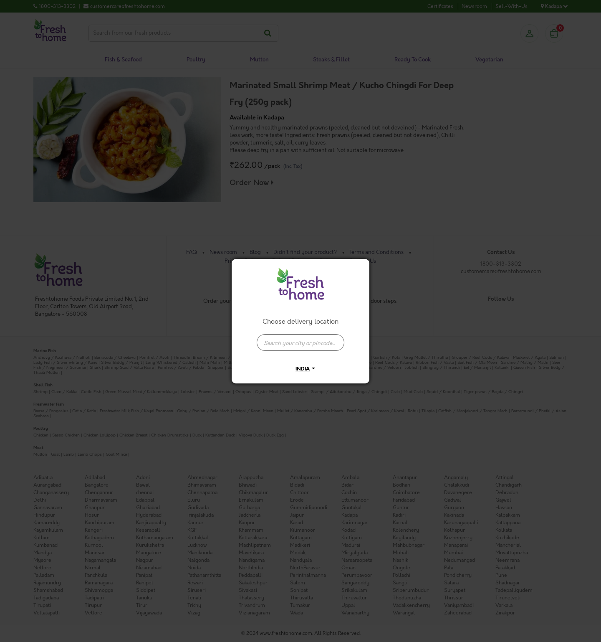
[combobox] (300, 338)
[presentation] (300, 342)
